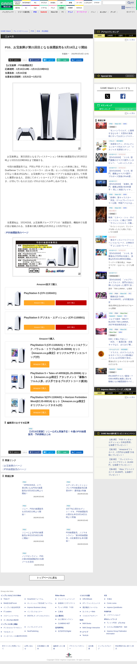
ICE (105, 596)
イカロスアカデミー (90, 616)
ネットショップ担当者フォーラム (39, 603)
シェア (37, 60)
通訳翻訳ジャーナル (90, 607)
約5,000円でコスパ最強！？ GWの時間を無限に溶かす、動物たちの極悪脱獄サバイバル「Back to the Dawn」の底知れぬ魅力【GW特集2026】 (121, 381)
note (64, 60)
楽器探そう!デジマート (66, 603)
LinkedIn (79, 60)
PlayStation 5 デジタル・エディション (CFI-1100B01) (54, 317)
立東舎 (60, 612)
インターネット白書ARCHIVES (15, 636)
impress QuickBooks (114, 607)
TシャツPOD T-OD (65, 607)
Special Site (106, 76)
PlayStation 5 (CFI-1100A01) (40, 293)
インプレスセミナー (34, 612)
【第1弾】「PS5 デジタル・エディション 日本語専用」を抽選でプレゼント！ (120, 442)
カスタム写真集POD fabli (117, 627)
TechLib (85, 635)
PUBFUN (107, 612)
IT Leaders (7, 612)
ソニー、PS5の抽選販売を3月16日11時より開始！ (32, 511)
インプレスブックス (34, 627)
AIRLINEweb (87, 599)
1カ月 (131, 36)
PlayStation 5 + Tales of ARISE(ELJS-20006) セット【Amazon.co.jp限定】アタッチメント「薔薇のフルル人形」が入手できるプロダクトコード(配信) (58, 377)
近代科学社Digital (64, 631)
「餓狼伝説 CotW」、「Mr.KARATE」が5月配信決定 (121, 299)
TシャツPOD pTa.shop (116, 623)
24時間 (110, 36)
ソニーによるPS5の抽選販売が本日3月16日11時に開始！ (32, 535)
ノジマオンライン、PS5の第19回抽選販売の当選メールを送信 (33, 559)
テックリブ (84, 632)
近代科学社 (59, 628)
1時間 (99, 36)
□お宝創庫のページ (12, 465)
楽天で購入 (71, 303)
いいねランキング (126, 109)
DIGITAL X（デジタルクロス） (38, 616)
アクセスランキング (110, 32)
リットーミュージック (66, 599)
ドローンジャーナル (11, 616)
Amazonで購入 (39, 303)
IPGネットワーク (110, 619)
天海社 (109, 599)
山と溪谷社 (59, 616)
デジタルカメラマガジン (12, 628)
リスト (24, 60)
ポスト (16, 60)
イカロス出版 (85, 596)
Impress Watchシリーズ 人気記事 (116, 389)
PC (63, 12)
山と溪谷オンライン (65, 619)
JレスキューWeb (88, 612)
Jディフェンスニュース (91, 603)
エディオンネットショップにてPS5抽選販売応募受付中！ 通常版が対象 (77, 488)
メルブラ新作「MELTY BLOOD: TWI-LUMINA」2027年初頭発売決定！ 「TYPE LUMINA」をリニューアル (120, 324)
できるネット (8, 632)
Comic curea (111, 603)
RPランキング (104, 109)
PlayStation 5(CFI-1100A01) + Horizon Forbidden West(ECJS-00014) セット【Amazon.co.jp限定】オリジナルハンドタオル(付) (58, 401)
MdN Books (86, 623)
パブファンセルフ (113, 615)
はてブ (51, 60)
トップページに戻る (47, 578)
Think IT (6, 599)
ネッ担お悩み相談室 (11, 620)
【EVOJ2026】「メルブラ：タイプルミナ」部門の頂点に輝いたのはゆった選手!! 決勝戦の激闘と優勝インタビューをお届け (121, 285)
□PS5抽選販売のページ (16, 232)
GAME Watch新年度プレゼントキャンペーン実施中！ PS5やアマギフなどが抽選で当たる (118, 434)
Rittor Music (60, 596)
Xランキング (106, 105)
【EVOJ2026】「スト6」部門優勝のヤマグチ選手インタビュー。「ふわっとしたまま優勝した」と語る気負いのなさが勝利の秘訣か (121, 163)
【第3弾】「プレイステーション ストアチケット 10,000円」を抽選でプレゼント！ (120, 462)
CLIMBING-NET (64, 623)
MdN (81, 620)
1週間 (120, 36)
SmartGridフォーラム (35, 599)
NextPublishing (32, 631)
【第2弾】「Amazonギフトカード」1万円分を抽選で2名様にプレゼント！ (121, 452)
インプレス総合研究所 (11, 607)
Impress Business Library (36, 607)
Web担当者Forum (10, 603)
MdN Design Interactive (91, 628)
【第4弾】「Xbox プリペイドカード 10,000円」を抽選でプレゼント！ (121, 472)
